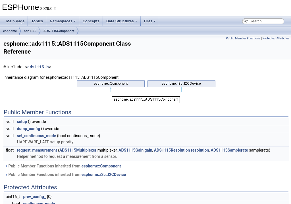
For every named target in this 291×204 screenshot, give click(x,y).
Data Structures (121, 21)
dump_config (28, 128)
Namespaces (63, 21)
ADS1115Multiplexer (77, 150)
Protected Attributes (276, 38)
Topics (37, 21)
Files (150, 21)
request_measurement (37, 150)
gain (148, 150)
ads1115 (30, 31)
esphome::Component (101, 166)
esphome (10, 31)
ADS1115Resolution (172, 150)
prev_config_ (34, 196)
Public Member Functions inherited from (63, 166)
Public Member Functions (243, 38)
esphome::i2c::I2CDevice (104, 174)
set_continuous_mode (36, 135)
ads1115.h (38, 67)
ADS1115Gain (131, 150)
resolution (200, 150)
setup (22, 121)
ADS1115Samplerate (229, 150)
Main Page (15, 21)
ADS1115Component (58, 31)
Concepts (91, 21)
